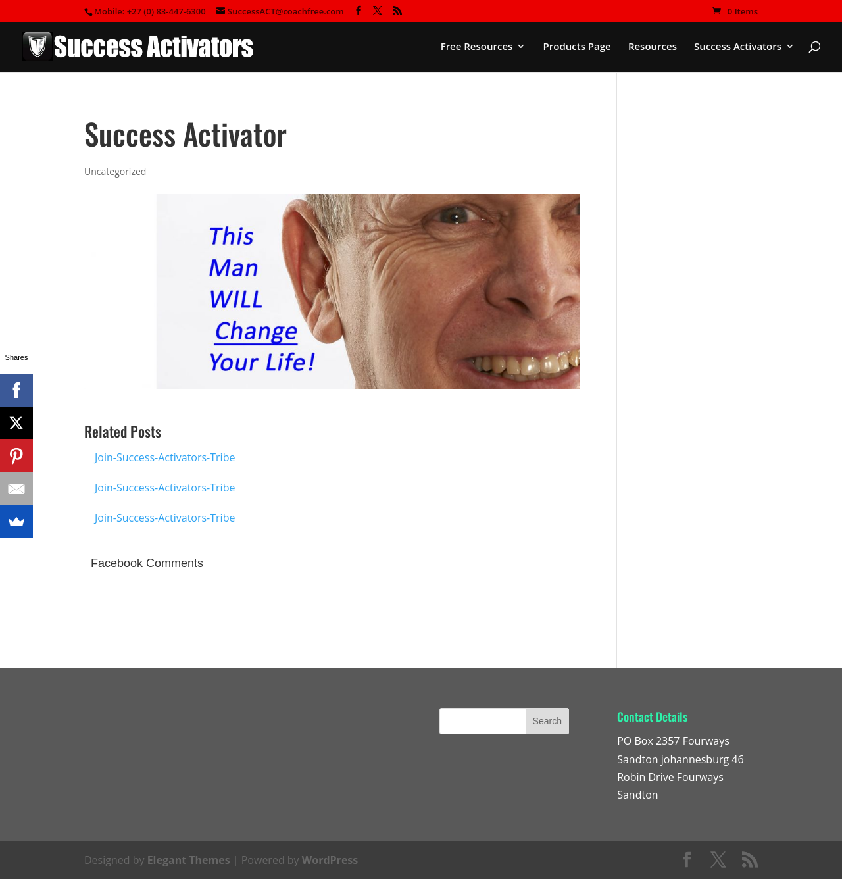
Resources (652, 47)
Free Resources (477, 47)
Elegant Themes (188, 860)
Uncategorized (115, 171)
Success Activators (737, 47)
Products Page (577, 47)
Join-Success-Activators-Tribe (165, 457)
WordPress (330, 860)
